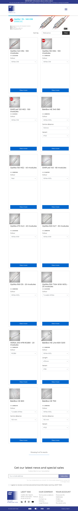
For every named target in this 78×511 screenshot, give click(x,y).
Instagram (29, 502)
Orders (58, 499)
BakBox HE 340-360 (51, 109)
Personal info (60, 495)
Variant (44, 132)
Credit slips (59, 501)
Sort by (36, 33)
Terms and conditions (46, 495)
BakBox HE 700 (49, 401)
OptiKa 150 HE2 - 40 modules (23, 168)
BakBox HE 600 (17, 401)
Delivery (41, 501)
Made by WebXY (65, 508)
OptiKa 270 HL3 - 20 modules (23, 226)
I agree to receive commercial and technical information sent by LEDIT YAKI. (36, 485)
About (41, 497)
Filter (66, 33)
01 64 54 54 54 (25, 498)
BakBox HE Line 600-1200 (53, 343)
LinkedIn (22, 502)
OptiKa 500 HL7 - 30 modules (55, 226)
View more (23, 90)
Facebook (25, 502)
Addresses (59, 497)
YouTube (33, 502)
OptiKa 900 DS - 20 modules (23, 284)
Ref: (11, 55)
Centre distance (48, 124)
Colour (12, 58)
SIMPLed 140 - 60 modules (54, 168)
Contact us (42, 499)
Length (44, 358)
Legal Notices (43, 503)
